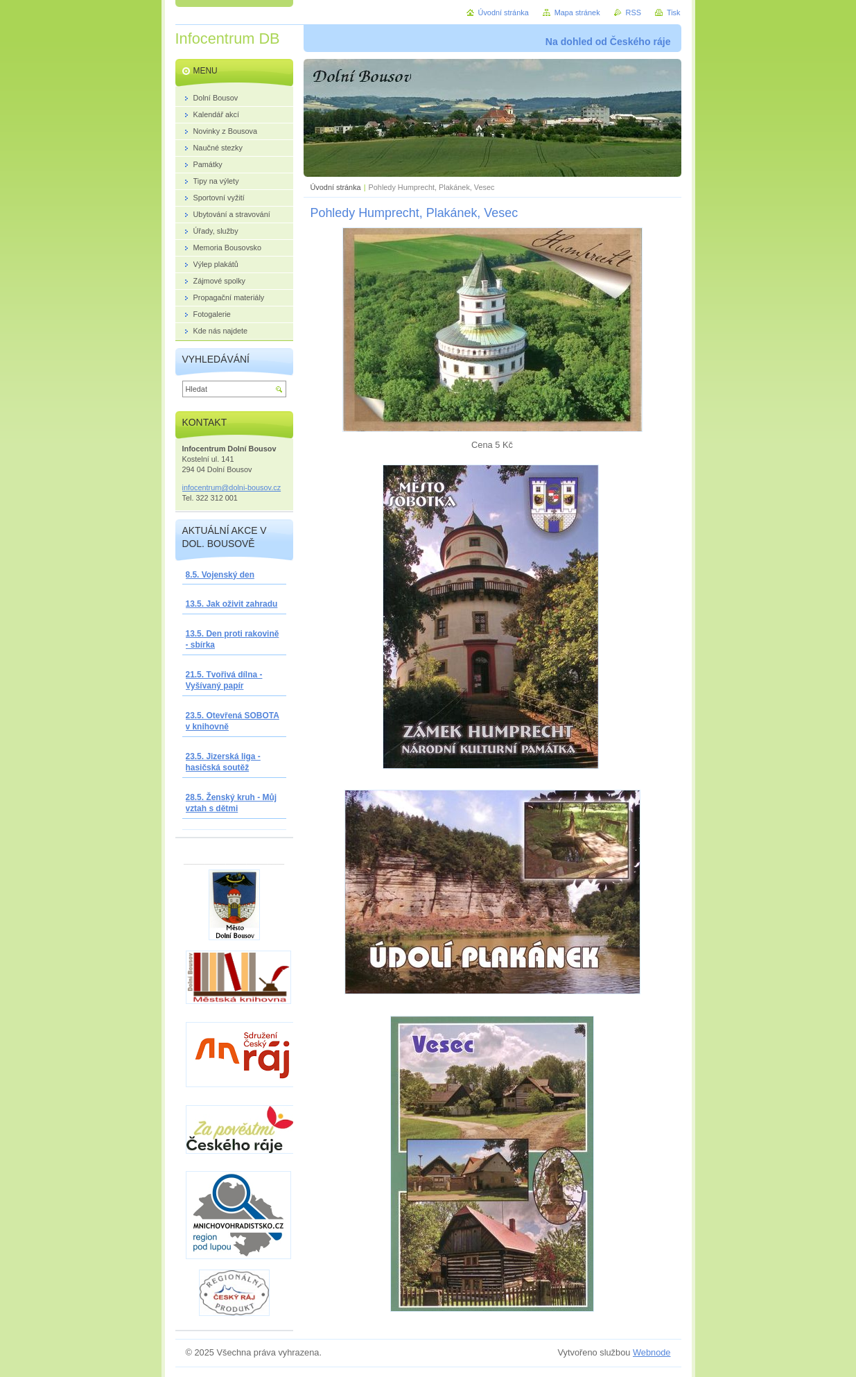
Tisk (674, 12)
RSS (633, 12)
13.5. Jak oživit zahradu (232, 604)
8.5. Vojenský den (220, 575)
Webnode (652, 1352)
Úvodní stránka (336, 187)
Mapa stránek (577, 12)
